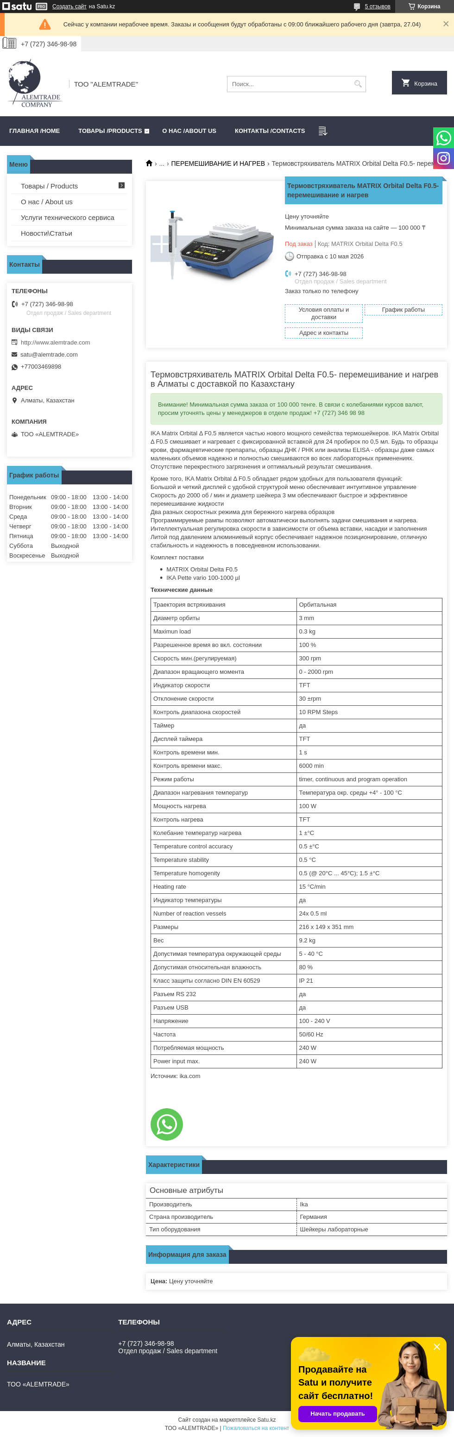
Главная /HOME (34, 130)
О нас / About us (47, 202)
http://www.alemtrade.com (55, 342)
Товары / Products (49, 186)
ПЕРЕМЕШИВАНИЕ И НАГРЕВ (218, 163)
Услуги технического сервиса (67, 217)
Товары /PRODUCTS (110, 130)
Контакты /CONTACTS (270, 130)
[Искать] (358, 84)
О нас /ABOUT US (189, 130)
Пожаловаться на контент (256, 1428)
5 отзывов (378, 6)
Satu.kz (266, 1420)
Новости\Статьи (46, 233)
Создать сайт (69, 6)
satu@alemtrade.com (49, 354)
